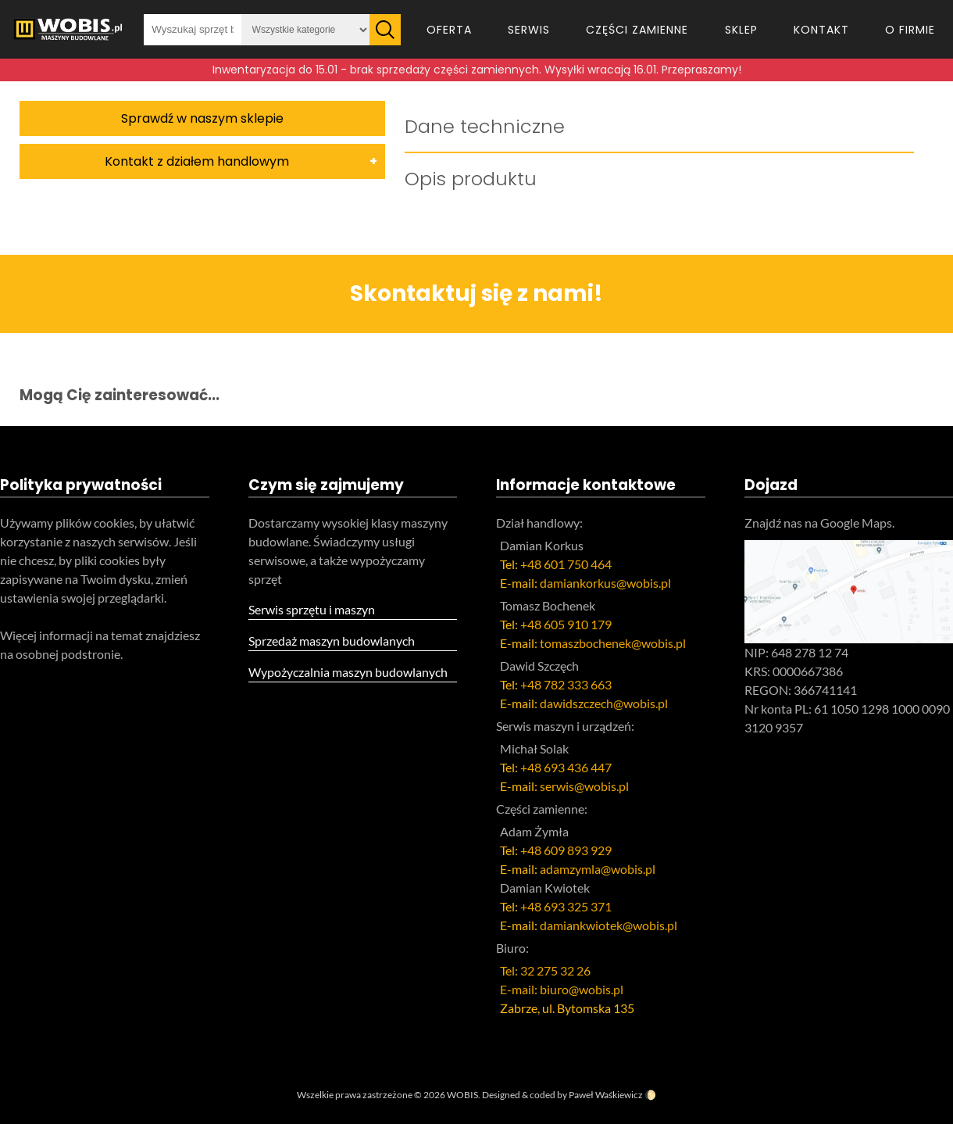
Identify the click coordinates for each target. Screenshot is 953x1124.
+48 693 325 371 (566, 906)
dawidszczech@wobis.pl (604, 703)
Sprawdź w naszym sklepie (202, 118)
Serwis (529, 30)
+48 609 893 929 (566, 850)
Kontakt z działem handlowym (197, 161)
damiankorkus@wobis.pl (605, 582)
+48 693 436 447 (566, 767)
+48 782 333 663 (566, 684)
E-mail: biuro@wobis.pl (561, 989)
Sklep (741, 30)
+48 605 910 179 (566, 624)
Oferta (449, 30)
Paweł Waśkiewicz (606, 1095)
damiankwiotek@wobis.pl (608, 925)
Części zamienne (637, 30)
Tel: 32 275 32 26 (545, 970)
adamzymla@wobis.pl (597, 868)
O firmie (910, 30)
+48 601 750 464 (566, 564)
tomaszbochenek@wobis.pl (613, 642)
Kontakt (821, 30)
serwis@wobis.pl (584, 786)
